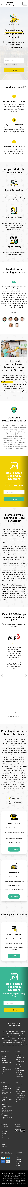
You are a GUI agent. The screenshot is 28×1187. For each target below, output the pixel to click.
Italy (3, 1136)
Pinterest (18, 1165)
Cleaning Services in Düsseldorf (7, 1114)
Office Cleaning (20, 1070)
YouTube (18, 1155)
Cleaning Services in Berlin (7, 1089)
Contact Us (5, 1060)
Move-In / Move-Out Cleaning (20, 1067)
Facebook (18, 1157)
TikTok (17, 1163)
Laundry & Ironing (20, 1076)
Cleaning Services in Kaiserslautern (7, 1110)
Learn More (14, 849)
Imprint (17, 1089)
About (4, 1058)
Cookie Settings (20, 1097)
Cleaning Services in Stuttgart (7, 1100)
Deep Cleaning (19, 1065)
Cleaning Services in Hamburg (7, 1103)
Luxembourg (5, 1138)
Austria (4, 1129)
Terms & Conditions (21, 1091)
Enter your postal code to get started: (13, 57)
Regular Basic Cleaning (19, 1054)
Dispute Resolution (21, 1095)
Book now (14, 70)
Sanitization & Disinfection (19, 1073)
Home (4, 1054)
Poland (4, 1140)
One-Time (15, 798)
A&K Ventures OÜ (12, 1173)
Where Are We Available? (6, 1085)
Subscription (16, 803)
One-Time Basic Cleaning (20, 1058)
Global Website (20, 1085)
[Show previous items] (2, 675)
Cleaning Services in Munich (7, 1092)
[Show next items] (26, 675)
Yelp (19, 717)
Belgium (4, 1131)
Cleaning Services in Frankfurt (7, 1096)
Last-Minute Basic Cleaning (20, 1062)
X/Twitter (18, 1161)
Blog (3, 1073)
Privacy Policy (19, 1093)
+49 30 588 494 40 (20, 1100)
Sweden (4, 1146)
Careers (18, 1087)
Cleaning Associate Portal (7, 1070)
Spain (3, 1144)
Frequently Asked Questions (6, 1063)
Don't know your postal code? (11, 64)
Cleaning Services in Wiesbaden (7, 1118)
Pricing (4, 1056)
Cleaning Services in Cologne (7, 1107)
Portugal (4, 1142)
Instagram (18, 1159)
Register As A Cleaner (6, 1066)
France (4, 1133)
